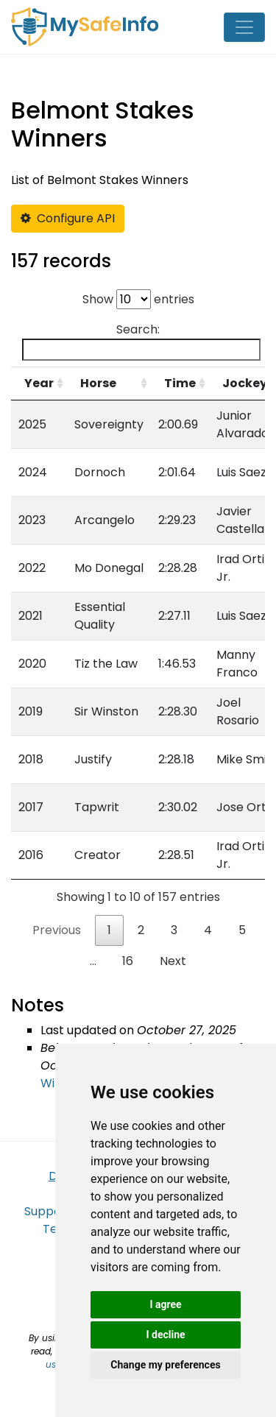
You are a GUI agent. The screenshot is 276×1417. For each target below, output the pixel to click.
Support (47, 1211)
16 (127, 961)
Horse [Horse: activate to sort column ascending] (98, 383)
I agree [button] (165, 1304)
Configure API (68, 218)
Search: (141, 341)
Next (173, 961)
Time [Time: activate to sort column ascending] (180, 383)
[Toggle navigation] (244, 27)
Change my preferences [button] (165, 1365)
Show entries (138, 299)
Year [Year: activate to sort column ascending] (39, 383)
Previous (56, 930)
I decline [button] (165, 1334)
